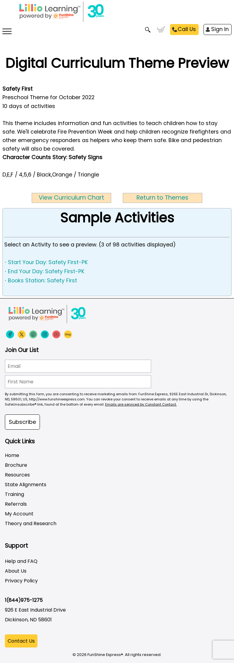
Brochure (16, 465)
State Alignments (25, 484)
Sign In (220, 29)
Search (148, 30)
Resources (17, 474)
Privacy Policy (21, 580)
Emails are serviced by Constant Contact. (141, 404)
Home (12, 455)
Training (14, 494)
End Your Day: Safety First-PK (46, 271)
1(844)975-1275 (24, 600)
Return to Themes (162, 198)
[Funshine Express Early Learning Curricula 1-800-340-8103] (117, 15)
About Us (16, 570)
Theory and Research (30, 523)
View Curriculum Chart (71, 198)
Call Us (187, 29)
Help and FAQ (21, 561)
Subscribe (22, 422)
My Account (19, 513)
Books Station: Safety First (42, 280)
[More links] (7, 32)
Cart (161, 30)
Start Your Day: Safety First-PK (48, 262)
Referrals (16, 504)
